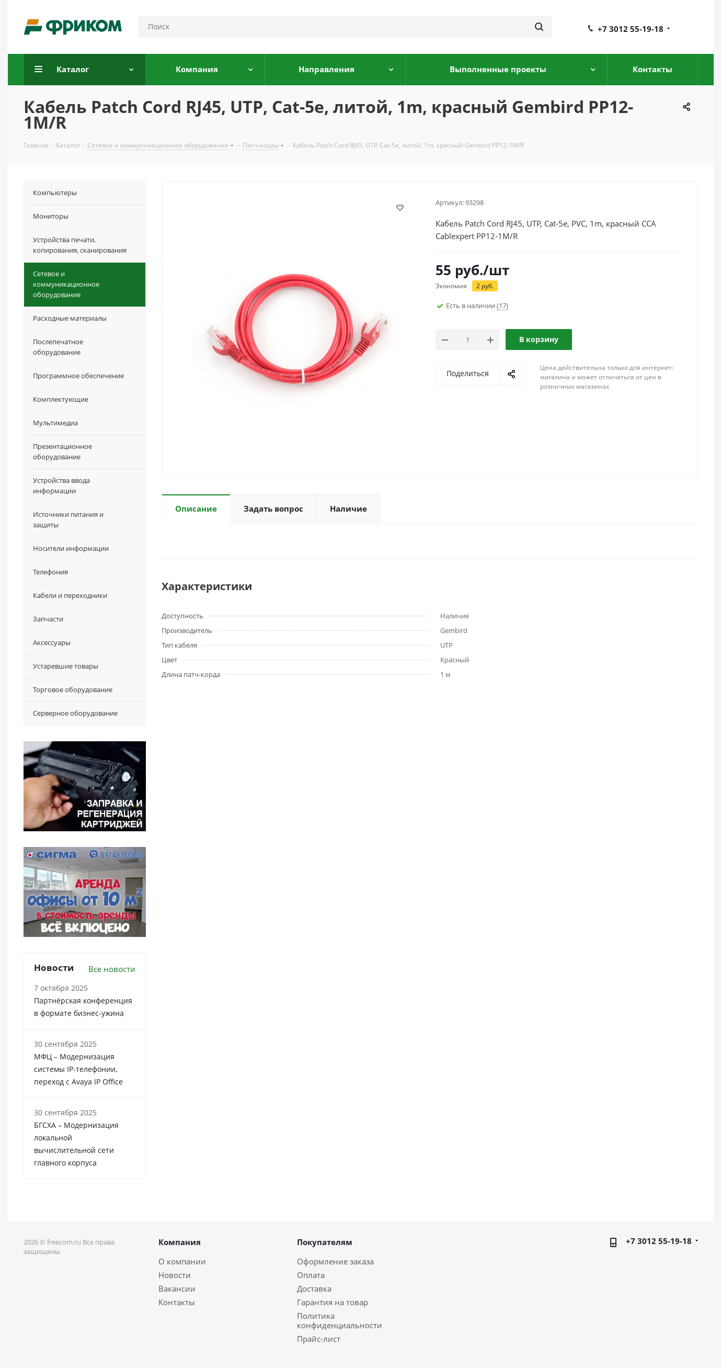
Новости (174, 1275)
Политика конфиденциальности (339, 1320)
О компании (182, 1261)
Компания (179, 1242)
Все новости (111, 969)
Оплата (311, 1275)
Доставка (314, 1288)
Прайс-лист (318, 1338)
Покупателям (324, 1242)
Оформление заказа (335, 1261)
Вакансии (177, 1288)
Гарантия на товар (332, 1302)
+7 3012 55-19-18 (630, 28)
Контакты (176, 1302)
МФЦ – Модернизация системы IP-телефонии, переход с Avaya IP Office (78, 1069)
